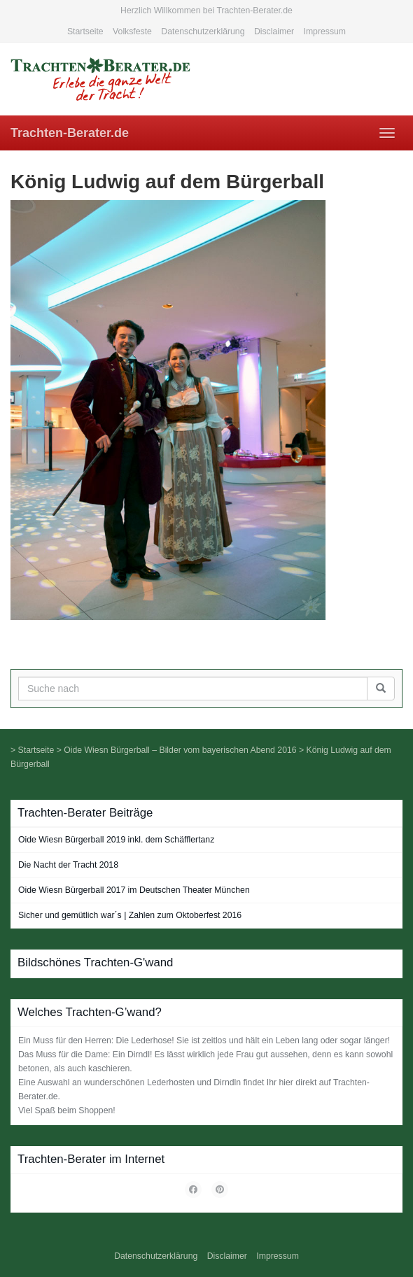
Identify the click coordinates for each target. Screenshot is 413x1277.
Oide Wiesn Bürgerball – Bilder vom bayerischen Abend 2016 (180, 750)
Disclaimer (274, 31)
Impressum (324, 31)
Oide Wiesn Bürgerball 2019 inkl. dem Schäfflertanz (116, 840)
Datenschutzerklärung (202, 31)
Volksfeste (132, 31)
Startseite (85, 31)
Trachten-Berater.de (69, 133)
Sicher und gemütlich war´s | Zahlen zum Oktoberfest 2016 (129, 915)
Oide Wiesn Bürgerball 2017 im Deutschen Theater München (134, 890)
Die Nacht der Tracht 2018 (68, 865)
